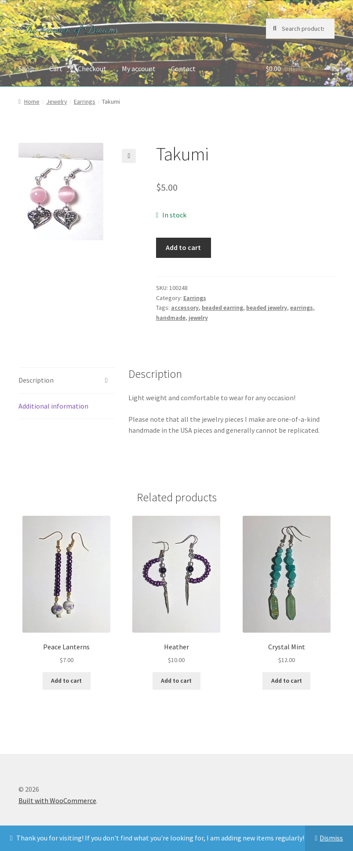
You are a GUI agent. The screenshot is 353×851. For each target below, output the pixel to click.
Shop (26, 68)
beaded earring (222, 307)
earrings (301, 307)
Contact (183, 68)
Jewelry (56, 101)
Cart (55, 68)
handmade (171, 318)
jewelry (198, 318)
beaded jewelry (266, 307)
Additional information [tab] (53, 406)
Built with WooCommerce (57, 800)
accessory (185, 307)
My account (139, 68)
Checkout (92, 68)
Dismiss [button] (331, 837)
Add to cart (183, 247)
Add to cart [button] (66, 680)
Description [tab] (36, 380)
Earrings (84, 101)
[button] (129, 156)
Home (32, 101)
